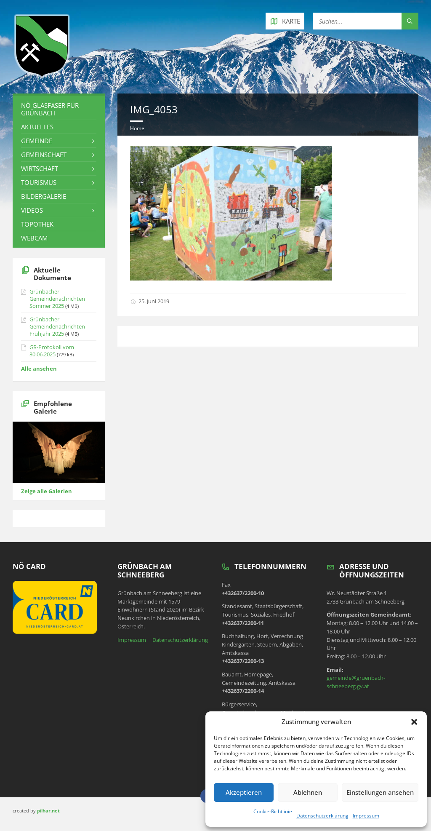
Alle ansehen (39, 368)
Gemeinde (36, 140)
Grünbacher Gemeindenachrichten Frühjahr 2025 (57, 326)
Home (137, 128)
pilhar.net (48, 810)
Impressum (366, 815)
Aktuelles (37, 127)
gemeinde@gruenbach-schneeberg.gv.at (356, 682)
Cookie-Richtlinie (272, 811)
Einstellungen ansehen (380, 792)
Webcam (34, 238)
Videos (32, 210)
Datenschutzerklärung (322, 815)
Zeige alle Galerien (46, 491)
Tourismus (38, 182)
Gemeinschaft (44, 154)
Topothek (37, 224)
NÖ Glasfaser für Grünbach (50, 109)
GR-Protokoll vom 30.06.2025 (51, 350)
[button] (414, 722)
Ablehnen (307, 792)
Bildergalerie (43, 196)
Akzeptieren (244, 792)
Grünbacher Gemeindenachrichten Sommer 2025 (57, 299)
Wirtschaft (39, 168)
